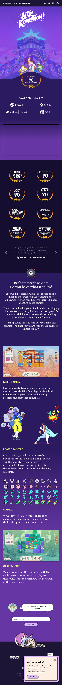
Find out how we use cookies (36, 671)
